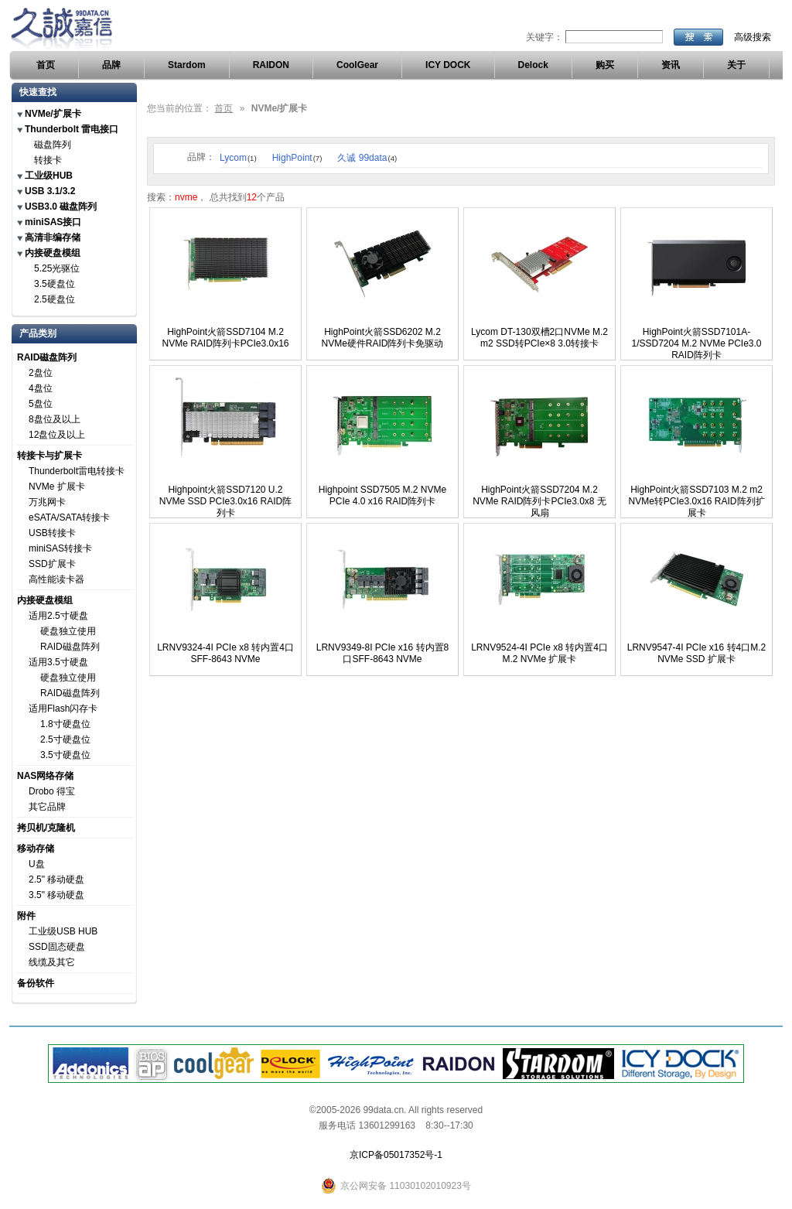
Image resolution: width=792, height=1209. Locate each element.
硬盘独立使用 (68, 631)
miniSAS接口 (53, 222)
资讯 (670, 65)
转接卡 (48, 160)
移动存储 (35, 848)
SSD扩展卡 (52, 563)
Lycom (238, 157)
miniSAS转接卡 (60, 548)
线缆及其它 (52, 962)
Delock (533, 65)
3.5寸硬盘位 (65, 755)
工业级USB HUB (63, 931)
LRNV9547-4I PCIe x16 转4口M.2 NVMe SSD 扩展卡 (696, 653)
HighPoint (297, 157)
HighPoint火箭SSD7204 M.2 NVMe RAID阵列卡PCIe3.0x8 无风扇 (539, 501)
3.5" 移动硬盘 (56, 895)
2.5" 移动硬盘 (56, 879)
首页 (45, 65)
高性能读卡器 (56, 579)
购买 (605, 65)
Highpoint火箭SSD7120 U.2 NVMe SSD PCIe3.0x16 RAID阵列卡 (225, 501)
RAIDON (271, 65)
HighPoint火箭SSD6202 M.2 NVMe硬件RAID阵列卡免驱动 (382, 337)
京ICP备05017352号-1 (396, 1154)
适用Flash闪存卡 (63, 708)
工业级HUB (49, 175)
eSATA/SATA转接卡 (69, 517)
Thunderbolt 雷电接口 (71, 129)
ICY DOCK (447, 65)
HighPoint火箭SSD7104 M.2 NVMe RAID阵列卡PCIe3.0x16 (225, 337)
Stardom (187, 65)
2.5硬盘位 (54, 299)
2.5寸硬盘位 (65, 739)
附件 (26, 915)
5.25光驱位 (57, 268)
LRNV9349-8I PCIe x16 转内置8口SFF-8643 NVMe (382, 653)
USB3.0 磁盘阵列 (61, 206)
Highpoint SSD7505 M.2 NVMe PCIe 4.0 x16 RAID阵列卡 (382, 495)
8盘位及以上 (54, 419)
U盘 (37, 864)
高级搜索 (752, 37)
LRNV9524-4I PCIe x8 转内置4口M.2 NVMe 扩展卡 (539, 653)
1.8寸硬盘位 (65, 724)
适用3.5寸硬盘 (58, 662)
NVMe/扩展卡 (53, 113)
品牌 (111, 65)
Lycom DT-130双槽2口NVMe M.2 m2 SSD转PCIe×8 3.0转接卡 (539, 337)
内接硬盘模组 (52, 253)
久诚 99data (367, 157)
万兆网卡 (47, 502)
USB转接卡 (52, 533)
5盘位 (41, 403)
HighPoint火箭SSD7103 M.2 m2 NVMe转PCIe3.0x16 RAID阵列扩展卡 (696, 501)
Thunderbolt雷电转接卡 (77, 471)
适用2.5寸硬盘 (58, 615)
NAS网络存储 (45, 775)
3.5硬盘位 (54, 283)
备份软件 (35, 983)
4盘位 (41, 388)
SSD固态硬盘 (57, 946)
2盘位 (41, 372)
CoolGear (357, 65)
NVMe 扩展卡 (57, 486)
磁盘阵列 (52, 144)
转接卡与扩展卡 (49, 455)
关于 (736, 65)
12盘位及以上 (57, 434)
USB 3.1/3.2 (50, 191)
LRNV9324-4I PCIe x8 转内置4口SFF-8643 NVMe (225, 653)
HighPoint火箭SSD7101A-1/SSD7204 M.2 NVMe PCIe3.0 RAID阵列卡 (696, 343)
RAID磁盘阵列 (47, 357)
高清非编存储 (52, 237)
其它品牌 (47, 806)
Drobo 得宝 (52, 791)
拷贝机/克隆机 (46, 827)
